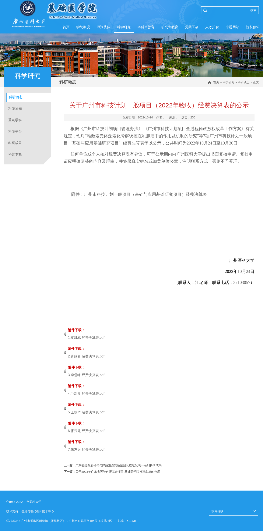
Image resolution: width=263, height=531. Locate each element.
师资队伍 (103, 27)
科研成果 (15, 143)
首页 (66, 27)
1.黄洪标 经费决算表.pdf (86, 337)
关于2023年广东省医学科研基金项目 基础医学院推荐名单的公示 (112, 471)
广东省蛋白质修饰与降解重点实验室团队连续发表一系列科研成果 (113, 465)
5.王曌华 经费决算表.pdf (86, 412)
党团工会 (192, 27)
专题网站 (232, 27)
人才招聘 (212, 27)
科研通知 (15, 108)
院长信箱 (253, 27)
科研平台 (15, 131)
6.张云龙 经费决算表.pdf (86, 431)
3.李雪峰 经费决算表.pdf (86, 375)
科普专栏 (15, 154)
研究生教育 (169, 27)
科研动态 (243, 82)
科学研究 (124, 27)
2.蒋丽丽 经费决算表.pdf (86, 356)
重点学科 (15, 120)
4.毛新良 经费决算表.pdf (86, 393)
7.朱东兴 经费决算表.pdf (86, 449)
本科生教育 (145, 27)
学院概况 (83, 27)
